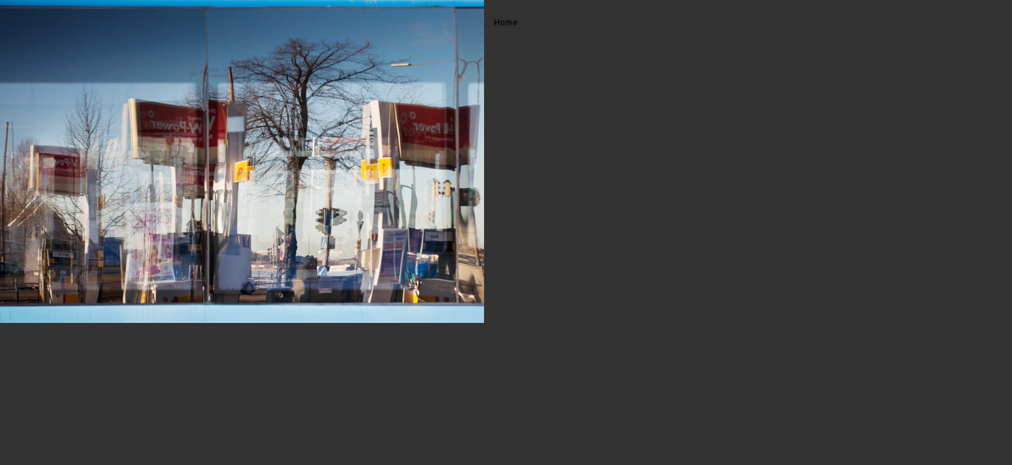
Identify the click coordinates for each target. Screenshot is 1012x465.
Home (506, 22)
